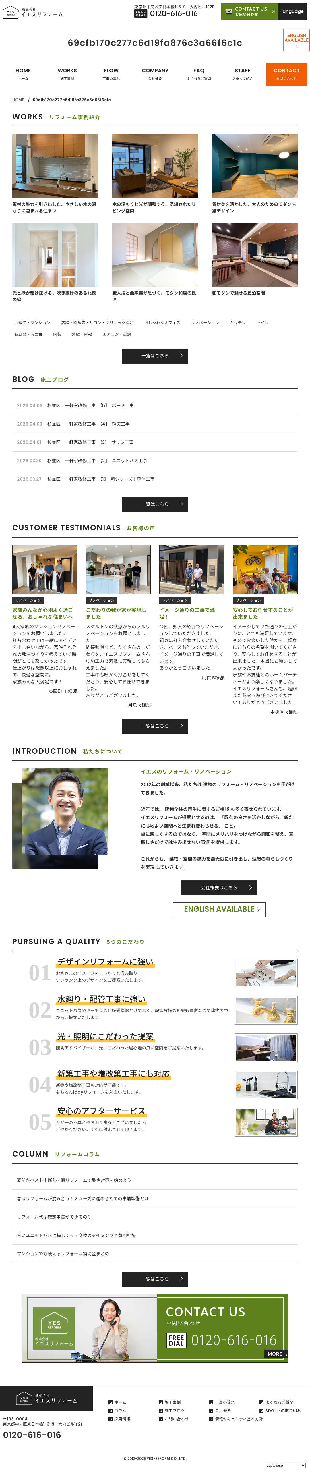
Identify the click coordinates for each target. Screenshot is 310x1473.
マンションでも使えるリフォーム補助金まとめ (65, 1261)
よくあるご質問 (279, 1410)
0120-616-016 (32, 1443)
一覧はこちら (155, 355)
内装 (294, 323)
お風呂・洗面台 (269, 323)
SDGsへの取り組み (283, 1419)
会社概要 (223, 1419)
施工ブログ (174, 1419)
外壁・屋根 (22, 333)
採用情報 (122, 1427)
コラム (120, 1419)
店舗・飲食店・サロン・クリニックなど (91, 323)
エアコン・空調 (53, 333)
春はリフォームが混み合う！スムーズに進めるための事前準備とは (85, 1203)
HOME (23, 74)
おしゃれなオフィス (153, 323)
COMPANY (155, 74)
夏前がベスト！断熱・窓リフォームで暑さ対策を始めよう (76, 1184)
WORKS (67, 74)
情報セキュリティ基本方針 (239, 1427)
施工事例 (172, 1410)
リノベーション (192, 323)
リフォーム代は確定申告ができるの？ (56, 1222)
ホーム (120, 1410)
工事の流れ (225, 1410)
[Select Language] (285, 1465)
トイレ (242, 323)
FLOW (111, 74)
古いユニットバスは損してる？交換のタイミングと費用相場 (79, 1241)
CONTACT (287, 74)
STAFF (242, 74)
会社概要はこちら (219, 891)
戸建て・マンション (30, 323)
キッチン (221, 323)
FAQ (199, 74)
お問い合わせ (176, 1427)
